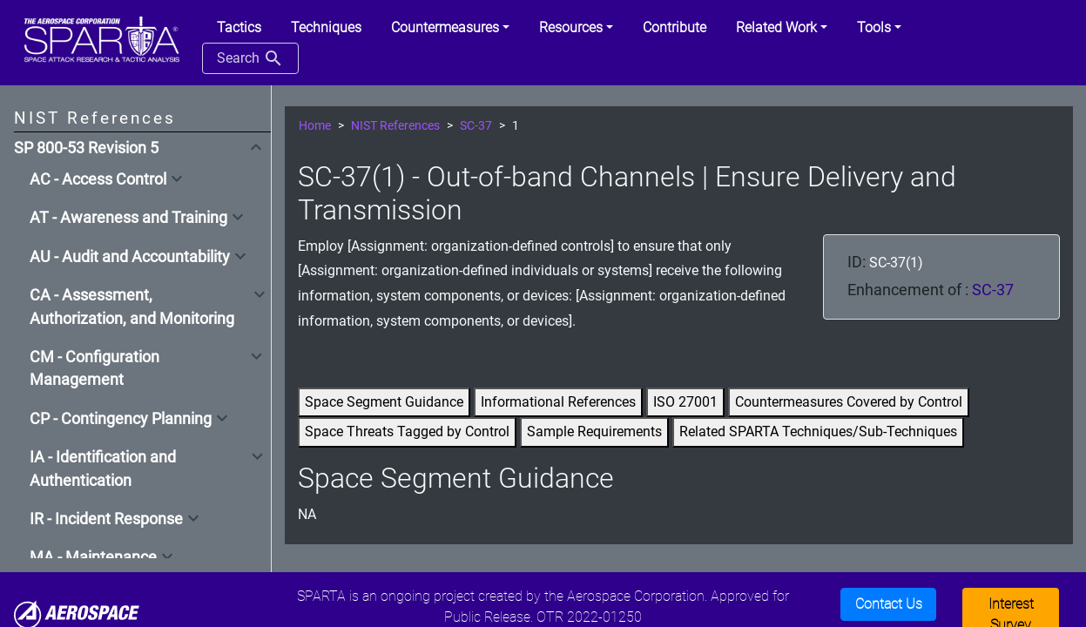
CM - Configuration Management (94, 368)
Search (250, 58)
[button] (450, 28)
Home (315, 125)
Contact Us (888, 604)
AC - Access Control (98, 179)
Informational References (558, 402)
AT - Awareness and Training (128, 217)
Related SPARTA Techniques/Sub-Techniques (818, 431)
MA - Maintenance (93, 557)
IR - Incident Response (106, 519)
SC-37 (476, 125)
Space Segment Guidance (384, 402)
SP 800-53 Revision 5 (86, 148)
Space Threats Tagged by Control (407, 431)
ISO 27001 (685, 402)
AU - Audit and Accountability (130, 257)
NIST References (395, 125)
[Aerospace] (76, 614)
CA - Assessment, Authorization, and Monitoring (132, 307)
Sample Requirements (594, 431)
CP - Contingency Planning (121, 419)
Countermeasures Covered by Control (848, 402)
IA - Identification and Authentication (103, 468)
